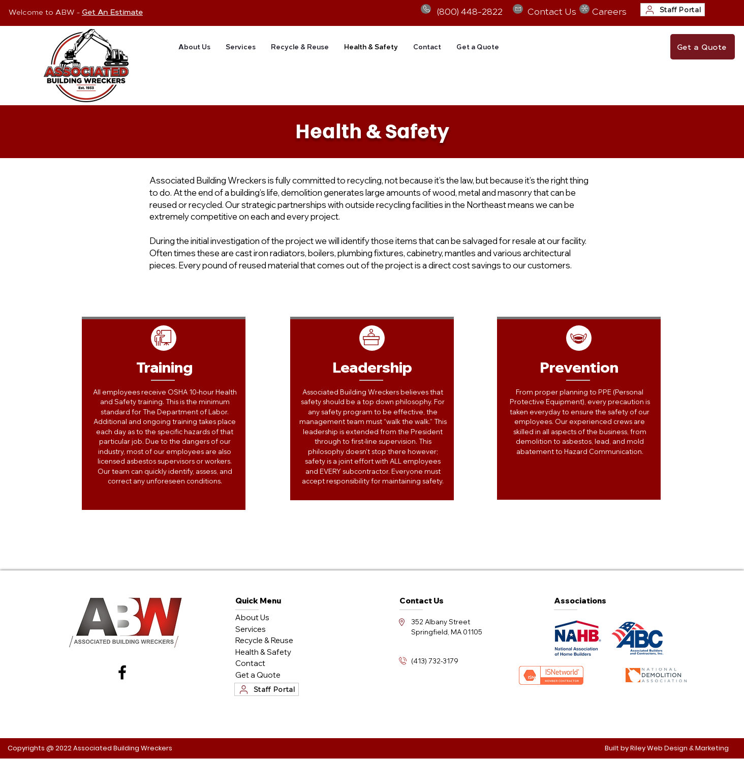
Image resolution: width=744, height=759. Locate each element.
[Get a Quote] (702, 46)
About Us (252, 617)
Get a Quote (258, 675)
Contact (250, 663)
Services (250, 629)
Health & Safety (263, 652)
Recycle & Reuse (264, 640)
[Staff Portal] (672, 9)
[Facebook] (122, 672)
